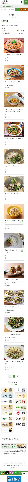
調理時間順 (7, 33)
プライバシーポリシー (7, 465)
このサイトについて (20, 463)
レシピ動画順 (19, 33)
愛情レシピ (8, 6)
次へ (18, 376)
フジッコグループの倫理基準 (9, 463)
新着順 (4, 31)
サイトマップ (14, 468)
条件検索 (24, 9)
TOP (4, 6)
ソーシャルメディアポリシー (19, 465)
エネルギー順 (19, 31)
